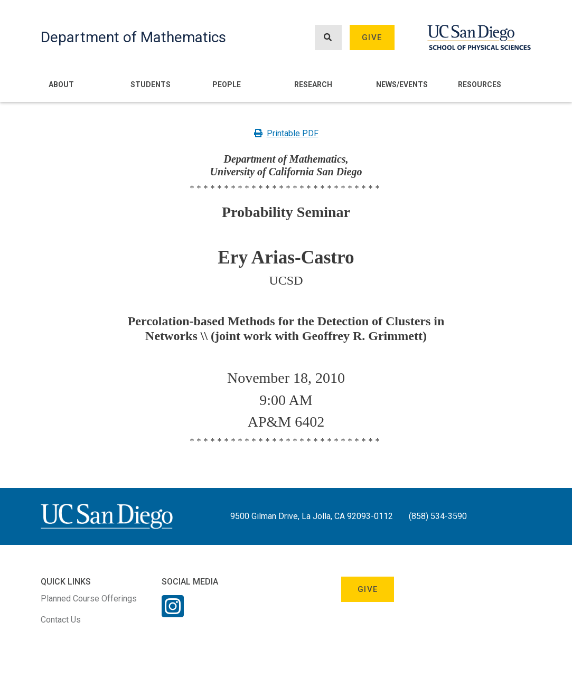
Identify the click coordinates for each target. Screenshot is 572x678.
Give (372, 37)
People (226, 84)
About (61, 84)
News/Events (402, 84)
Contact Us (61, 620)
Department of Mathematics (133, 37)
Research (313, 84)
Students (150, 84)
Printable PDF (286, 133)
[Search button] (328, 38)
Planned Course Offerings (89, 599)
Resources (479, 84)
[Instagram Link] (173, 613)
